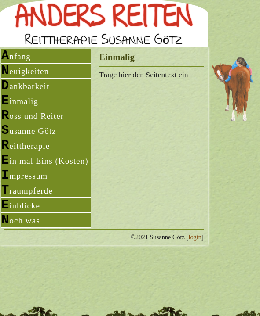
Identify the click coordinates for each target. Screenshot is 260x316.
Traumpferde (27, 190)
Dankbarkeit (25, 86)
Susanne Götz (28, 130)
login (194, 237)
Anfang (16, 56)
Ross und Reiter (32, 115)
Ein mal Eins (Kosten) (44, 160)
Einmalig (19, 100)
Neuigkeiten (25, 71)
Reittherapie (25, 145)
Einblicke (20, 205)
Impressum (24, 175)
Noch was (20, 220)
